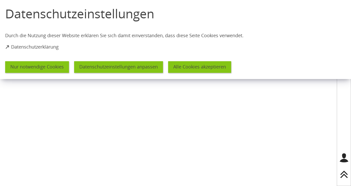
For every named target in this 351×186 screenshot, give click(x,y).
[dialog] (175, 39)
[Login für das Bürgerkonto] (344, 158)
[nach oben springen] (344, 174)
